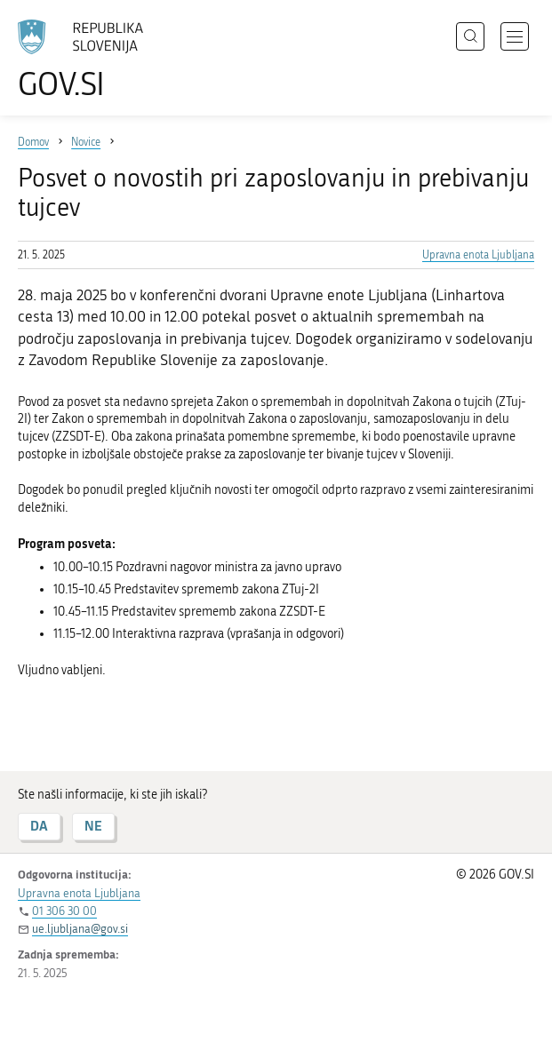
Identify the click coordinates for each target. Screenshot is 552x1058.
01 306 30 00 (64, 911)
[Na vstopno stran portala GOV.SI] (89, 60)
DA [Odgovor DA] (39, 825)
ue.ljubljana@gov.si (80, 928)
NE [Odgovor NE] (93, 825)
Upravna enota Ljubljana (478, 255)
